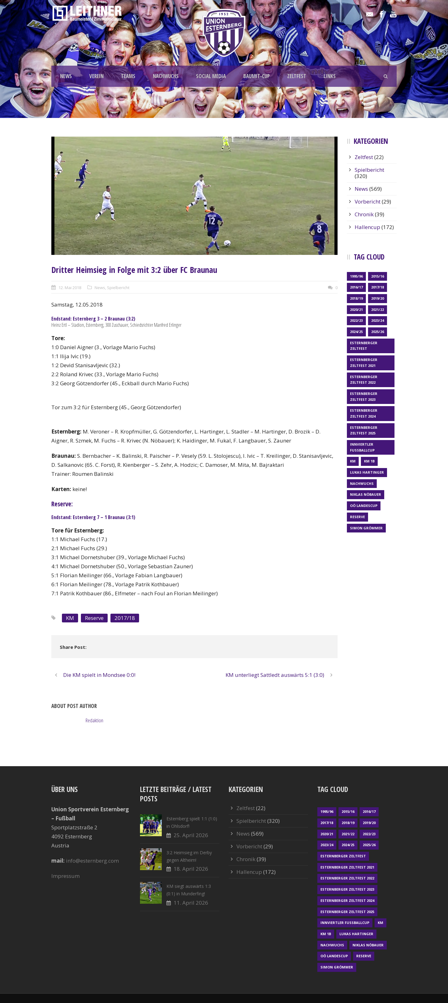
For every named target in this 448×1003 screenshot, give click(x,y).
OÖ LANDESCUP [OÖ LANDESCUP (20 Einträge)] (363, 505)
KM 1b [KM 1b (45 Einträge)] (369, 461)
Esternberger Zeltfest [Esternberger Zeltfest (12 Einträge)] (363, 345)
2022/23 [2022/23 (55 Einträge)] (356, 320)
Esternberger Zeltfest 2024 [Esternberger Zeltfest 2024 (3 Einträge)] (363, 413)
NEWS (66, 76)
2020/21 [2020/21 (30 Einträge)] (356, 309)
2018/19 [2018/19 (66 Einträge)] (356, 298)
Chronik (364, 214)
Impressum (65, 875)
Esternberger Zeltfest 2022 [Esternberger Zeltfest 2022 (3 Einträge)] (363, 379)
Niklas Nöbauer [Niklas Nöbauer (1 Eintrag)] (365, 494)
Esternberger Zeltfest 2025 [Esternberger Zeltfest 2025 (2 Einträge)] (363, 430)
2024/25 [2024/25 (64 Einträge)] (356, 331)
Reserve (94, 617)
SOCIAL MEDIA (211, 76)
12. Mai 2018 (69, 287)
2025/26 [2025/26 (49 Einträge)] (377, 331)
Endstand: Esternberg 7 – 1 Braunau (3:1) (93, 517)
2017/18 (124, 617)
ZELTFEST (296, 76)
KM (70, 617)
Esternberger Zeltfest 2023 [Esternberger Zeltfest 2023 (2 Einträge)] (363, 396)
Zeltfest (364, 157)
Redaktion (94, 720)
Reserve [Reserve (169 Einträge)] (357, 516)
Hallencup (367, 227)
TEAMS (128, 76)
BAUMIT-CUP (256, 76)
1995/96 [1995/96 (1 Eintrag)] (356, 276)
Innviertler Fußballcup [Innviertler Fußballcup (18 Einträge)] (362, 447)
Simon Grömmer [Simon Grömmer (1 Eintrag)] (366, 528)
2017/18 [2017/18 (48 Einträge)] (377, 287)
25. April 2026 (191, 835)
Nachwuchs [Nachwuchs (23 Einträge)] (362, 483)
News (100, 287)
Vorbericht (367, 201)
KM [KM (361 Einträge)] (353, 461)
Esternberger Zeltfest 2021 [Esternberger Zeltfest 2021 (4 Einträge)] (363, 362)
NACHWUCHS (166, 76)
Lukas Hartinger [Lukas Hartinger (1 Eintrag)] (367, 472)
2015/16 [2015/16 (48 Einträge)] (377, 276)
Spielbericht (118, 287)
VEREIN (96, 76)
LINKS (330, 76)
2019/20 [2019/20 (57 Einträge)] (377, 298)
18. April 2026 (191, 868)
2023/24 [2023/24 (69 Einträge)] (377, 320)
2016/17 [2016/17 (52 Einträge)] (356, 287)
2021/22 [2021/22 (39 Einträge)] (377, 309)
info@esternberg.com (92, 860)
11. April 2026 (191, 902)
